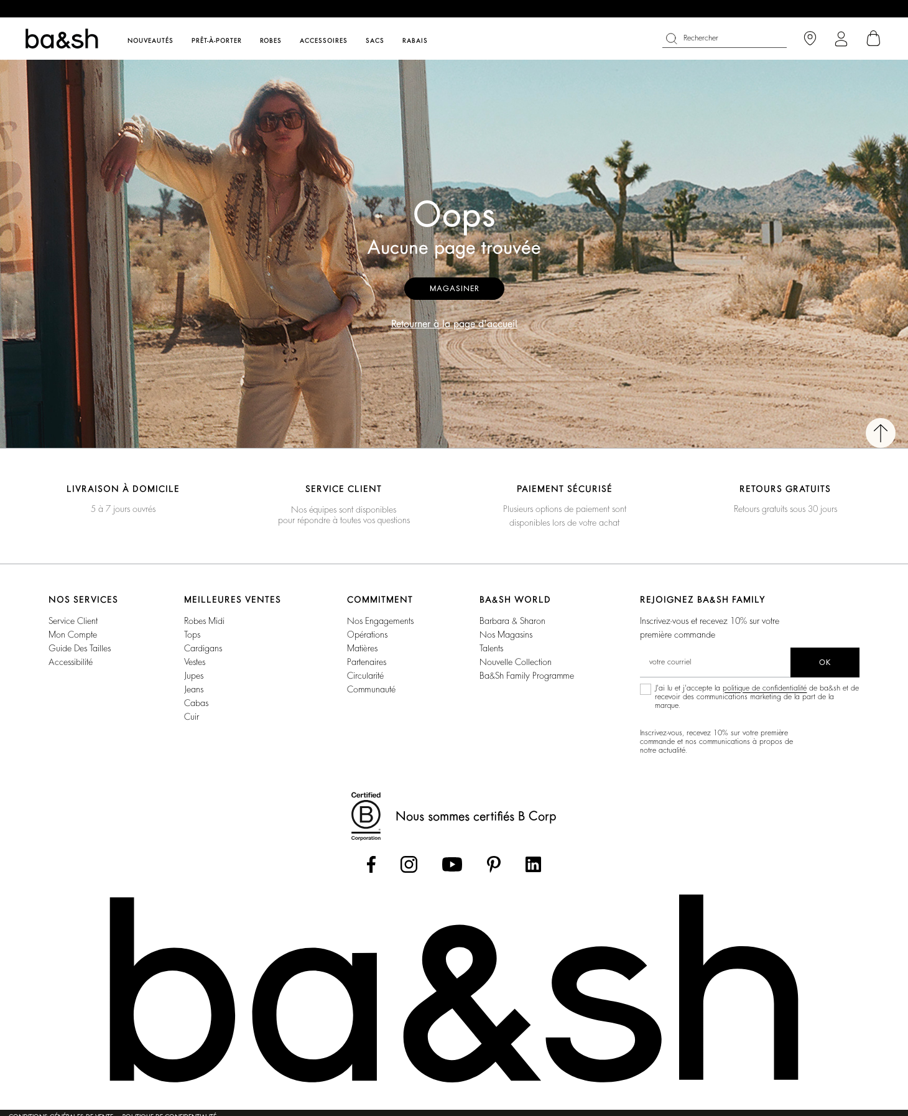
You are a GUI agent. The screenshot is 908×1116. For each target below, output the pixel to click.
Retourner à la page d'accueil (454, 324)
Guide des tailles (80, 648)
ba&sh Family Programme (526, 675)
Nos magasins (505, 634)
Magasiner (454, 288)
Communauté (371, 689)
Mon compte (73, 634)
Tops (192, 634)
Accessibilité (71, 662)
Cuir (191, 716)
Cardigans (203, 648)
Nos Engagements (380, 620)
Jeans (193, 689)
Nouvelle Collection (515, 662)
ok (825, 662)
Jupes (193, 675)
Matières (362, 648)
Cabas (196, 703)
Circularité (365, 675)
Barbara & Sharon (512, 620)
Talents (491, 648)
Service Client (73, 620)
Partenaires (366, 662)
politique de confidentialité (765, 688)
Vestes (194, 662)
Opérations (367, 634)
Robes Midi (204, 620)
